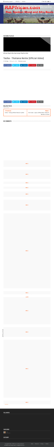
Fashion (23, 1)
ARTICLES (18, 1)
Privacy (42, 443)
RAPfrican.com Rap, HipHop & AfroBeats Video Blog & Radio (23, 5)
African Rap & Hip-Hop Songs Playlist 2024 (15, 53)
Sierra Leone (23, 61)
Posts (6, 432)
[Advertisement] (27, 147)
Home (32, 443)
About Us (37, 443)
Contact (46, 443)
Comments (7, 433)
